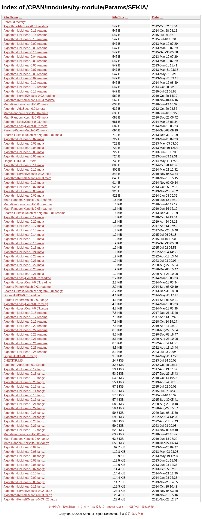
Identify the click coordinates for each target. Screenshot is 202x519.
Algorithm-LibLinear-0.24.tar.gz (24, 417)
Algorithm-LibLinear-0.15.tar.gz (24, 395)
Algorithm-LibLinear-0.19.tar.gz (24, 378)
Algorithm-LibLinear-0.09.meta (24, 195)
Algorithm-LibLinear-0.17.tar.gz (24, 369)
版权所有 (137, 513)
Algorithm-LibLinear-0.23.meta (24, 269)
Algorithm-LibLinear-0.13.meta (24, 247)
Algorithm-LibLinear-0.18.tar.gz (24, 373)
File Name (11, 17)
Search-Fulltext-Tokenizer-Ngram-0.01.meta (33, 134)
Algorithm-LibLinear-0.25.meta (24, 256)
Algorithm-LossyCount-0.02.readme (27, 278)
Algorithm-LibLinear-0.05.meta (24, 152)
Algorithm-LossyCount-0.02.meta (25, 126)
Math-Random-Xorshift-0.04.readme (28, 204)
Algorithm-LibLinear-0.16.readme (25, 52)
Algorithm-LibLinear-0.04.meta (24, 147)
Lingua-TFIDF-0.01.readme (22, 295)
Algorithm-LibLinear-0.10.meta (24, 169)
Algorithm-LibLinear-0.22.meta (24, 265)
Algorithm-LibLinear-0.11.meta (24, 165)
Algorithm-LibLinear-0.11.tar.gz (24, 486)
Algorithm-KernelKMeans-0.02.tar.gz (28, 490)
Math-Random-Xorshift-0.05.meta (26, 117)
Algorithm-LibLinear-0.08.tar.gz (24, 482)
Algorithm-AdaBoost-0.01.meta (24, 108)
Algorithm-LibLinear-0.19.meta (24, 217)
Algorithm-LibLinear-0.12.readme (25, 87)
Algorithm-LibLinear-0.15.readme (25, 39)
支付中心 (54, 507)
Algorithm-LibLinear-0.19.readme (25, 321)
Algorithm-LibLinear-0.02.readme (25, 43)
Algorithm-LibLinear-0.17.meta (24, 225)
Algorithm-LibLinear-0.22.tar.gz (24, 408)
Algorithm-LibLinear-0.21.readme (25, 338)
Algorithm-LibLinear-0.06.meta (24, 156)
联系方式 (98, 507)
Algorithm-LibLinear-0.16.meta (24, 243)
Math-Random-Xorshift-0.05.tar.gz (26, 443)
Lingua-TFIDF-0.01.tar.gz (20, 356)
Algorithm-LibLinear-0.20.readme (25, 325)
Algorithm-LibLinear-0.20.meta (24, 221)
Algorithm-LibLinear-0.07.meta (24, 187)
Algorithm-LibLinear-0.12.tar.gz (24, 430)
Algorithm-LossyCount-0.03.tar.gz (26, 308)
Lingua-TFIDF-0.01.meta (20, 161)
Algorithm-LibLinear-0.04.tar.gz (24, 456)
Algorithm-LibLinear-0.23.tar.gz (24, 412)
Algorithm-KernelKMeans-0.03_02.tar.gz (30, 499)
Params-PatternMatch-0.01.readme (27, 286)
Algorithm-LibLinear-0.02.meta (24, 139)
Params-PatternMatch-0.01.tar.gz (26, 299)
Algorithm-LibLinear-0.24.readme (25, 343)
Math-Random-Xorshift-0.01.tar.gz (26, 434)
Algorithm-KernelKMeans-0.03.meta (27, 178)
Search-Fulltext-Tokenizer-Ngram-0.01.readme (35, 213)
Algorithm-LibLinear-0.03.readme (25, 48)
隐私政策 (148, 507)
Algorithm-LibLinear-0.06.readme (25, 65)
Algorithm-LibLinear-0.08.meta (24, 191)
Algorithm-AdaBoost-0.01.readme (26, 26)
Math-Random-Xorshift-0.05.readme (28, 208)
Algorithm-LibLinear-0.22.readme (25, 330)
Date (155, 17)
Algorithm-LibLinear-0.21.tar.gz (24, 404)
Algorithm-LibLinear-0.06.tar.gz (24, 464)
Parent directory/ (15, 22)
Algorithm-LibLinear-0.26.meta (24, 260)
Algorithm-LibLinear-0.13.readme (25, 91)
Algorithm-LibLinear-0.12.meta (24, 182)
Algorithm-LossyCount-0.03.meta (25, 121)
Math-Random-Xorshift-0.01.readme (28, 199)
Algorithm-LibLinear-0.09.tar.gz (24, 477)
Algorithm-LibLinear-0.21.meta (24, 273)
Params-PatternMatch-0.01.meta (25, 130)
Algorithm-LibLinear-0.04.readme (25, 56)
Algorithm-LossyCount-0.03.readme (27, 282)
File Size (118, 17)
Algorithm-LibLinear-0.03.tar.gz (24, 451)
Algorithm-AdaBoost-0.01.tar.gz (24, 364)
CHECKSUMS (13, 360)
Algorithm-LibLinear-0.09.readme (25, 78)
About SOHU (115, 507)
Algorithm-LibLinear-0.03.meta (24, 143)
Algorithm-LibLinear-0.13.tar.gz (24, 386)
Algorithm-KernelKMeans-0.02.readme (29, 95)
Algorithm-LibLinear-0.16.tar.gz (24, 399)
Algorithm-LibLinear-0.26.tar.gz (24, 425)
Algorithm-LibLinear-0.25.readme (25, 347)
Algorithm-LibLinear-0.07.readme (25, 69)
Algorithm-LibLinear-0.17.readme (25, 317)
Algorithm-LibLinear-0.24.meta (24, 252)
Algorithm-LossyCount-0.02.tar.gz (26, 304)
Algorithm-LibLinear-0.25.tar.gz (24, 421)
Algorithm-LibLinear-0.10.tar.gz (24, 473)
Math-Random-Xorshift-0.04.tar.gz (26, 438)
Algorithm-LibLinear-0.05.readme (25, 61)
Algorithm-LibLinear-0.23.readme (25, 334)
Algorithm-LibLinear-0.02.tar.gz (24, 447)
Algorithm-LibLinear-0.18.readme (25, 312)
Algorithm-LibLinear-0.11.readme (25, 30)
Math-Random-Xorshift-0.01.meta (26, 104)
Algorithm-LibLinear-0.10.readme (25, 82)
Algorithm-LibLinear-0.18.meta (24, 230)
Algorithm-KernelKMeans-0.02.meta (27, 173)
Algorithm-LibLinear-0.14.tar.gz (24, 391)
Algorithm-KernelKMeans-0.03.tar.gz (28, 495)
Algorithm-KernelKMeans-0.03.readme (29, 100)
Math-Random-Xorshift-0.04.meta (26, 113)
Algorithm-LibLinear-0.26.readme (25, 351)
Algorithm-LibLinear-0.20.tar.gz (24, 382)
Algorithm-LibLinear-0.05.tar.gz (24, 460)
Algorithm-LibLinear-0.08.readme (25, 74)
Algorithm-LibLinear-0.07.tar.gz (24, 469)
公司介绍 (133, 507)
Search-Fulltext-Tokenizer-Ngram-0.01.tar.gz (33, 291)
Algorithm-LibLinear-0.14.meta (24, 234)
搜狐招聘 (69, 507)
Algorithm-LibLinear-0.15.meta (24, 239)
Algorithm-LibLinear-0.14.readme (25, 35)
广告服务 (84, 507)
